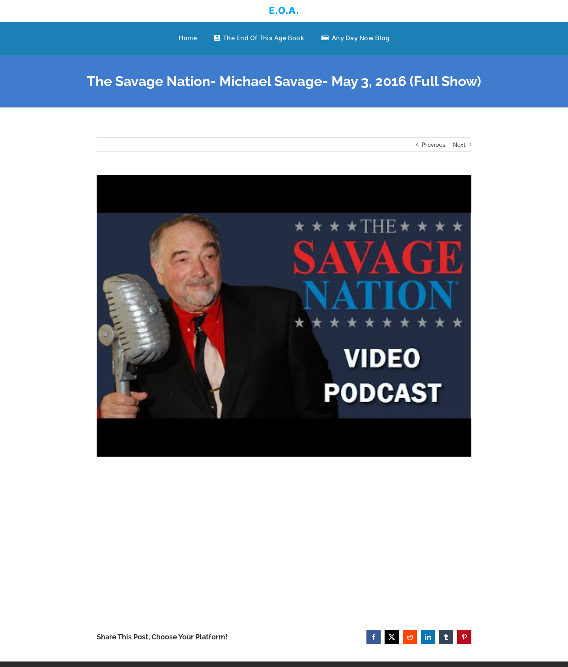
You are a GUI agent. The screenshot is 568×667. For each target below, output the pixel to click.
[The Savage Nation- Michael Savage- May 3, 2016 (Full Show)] (284, 316)
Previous (433, 144)
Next (459, 144)
